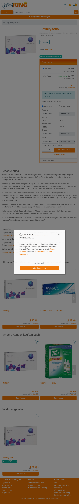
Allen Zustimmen (39, 268)
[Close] (48, 234)
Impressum (23, 254)
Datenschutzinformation (43, 252)
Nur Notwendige (39, 263)
